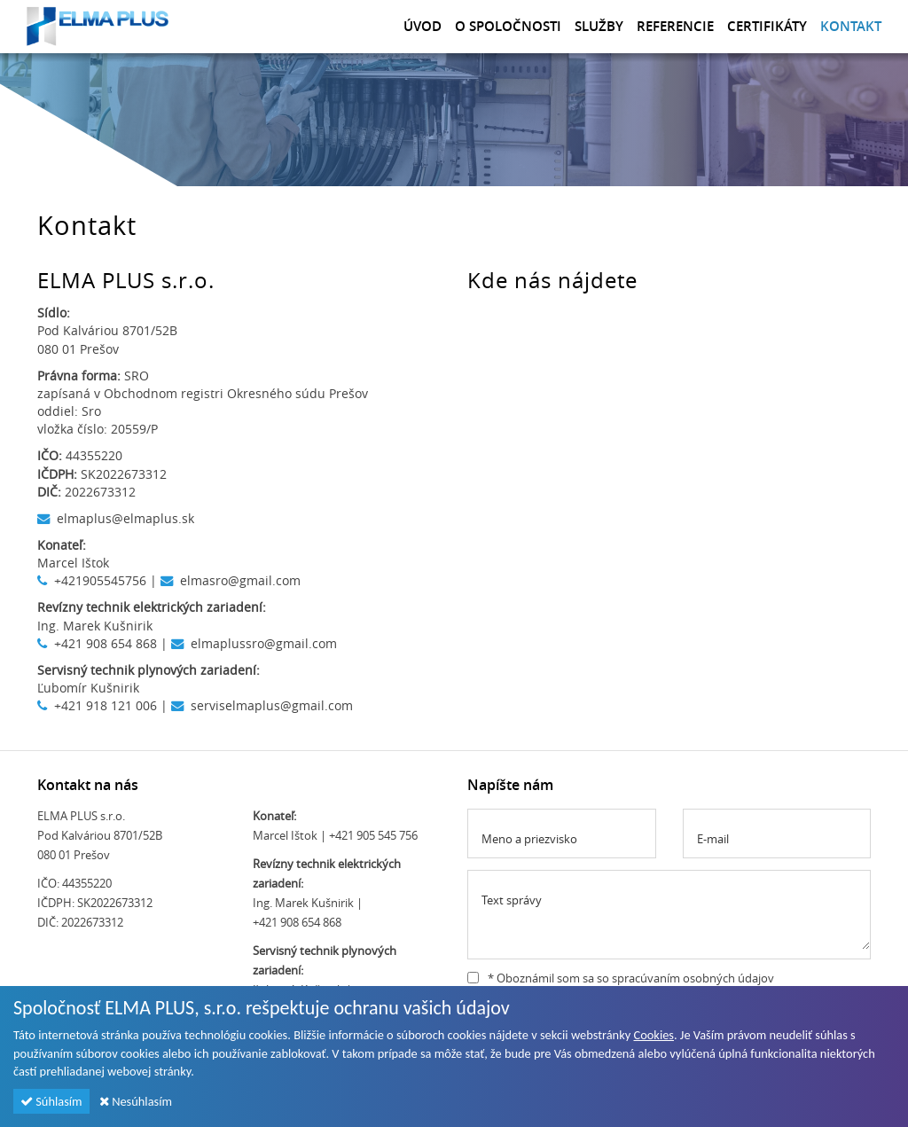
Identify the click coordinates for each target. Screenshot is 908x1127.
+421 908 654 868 (105, 643)
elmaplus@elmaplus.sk (125, 518)
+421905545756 (100, 580)
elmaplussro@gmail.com (264, 643)
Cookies (653, 1035)
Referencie (675, 26)
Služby (599, 26)
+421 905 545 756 (373, 835)
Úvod (422, 26)
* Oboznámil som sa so (620, 978)
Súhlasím (51, 1101)
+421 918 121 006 (105, 705)
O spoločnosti (508, 26)
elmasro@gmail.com (240, 580)
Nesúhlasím (135, 1101)
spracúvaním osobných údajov (693, 978)
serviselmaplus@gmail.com (272, 705)
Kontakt (850, 26)
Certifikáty (767, 26)
